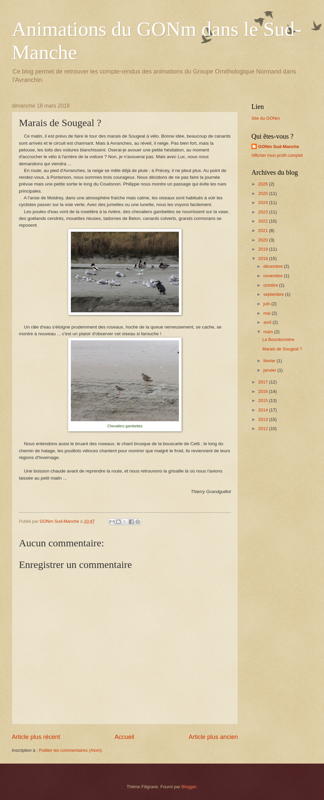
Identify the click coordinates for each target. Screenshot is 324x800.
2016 (263, 391)
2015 (263, 400)
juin (267, 303)
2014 (263, 409)
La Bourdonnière (278, 339)
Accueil (124, 737)
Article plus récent (36, 737)
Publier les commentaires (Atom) (70, 750)
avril (267, 322)
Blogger (189, 786)
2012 (263, 428)
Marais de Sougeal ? (282, 348)
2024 (263, 202)
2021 (263, 230)
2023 (263, 212)
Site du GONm (265, 118)
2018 (263, 258)
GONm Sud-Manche (278, 146)
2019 (263, 249)
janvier (270, 370)
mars (268, 331)
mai (267, 313)
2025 (263, 193)
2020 (263, 239)
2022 (263, 221)
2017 (263, 381)
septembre (274, 294)
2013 (263, 419)
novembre (273, 275)
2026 (263, 184)
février (269, 360)
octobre (271, 285)
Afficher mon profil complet (277, 155)
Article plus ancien (213, 737)
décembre (273, 266)
